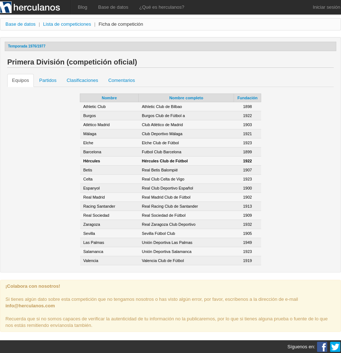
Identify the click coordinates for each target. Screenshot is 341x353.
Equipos (20, 80)
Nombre (109, 98)
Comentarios (121, 80)
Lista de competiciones (67, 24)
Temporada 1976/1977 (26, 46)
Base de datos (113, 7)
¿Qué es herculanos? (161, 7)
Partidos (48, 80)
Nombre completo (186, 98)
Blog (82, 7)
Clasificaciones (82, 80)
